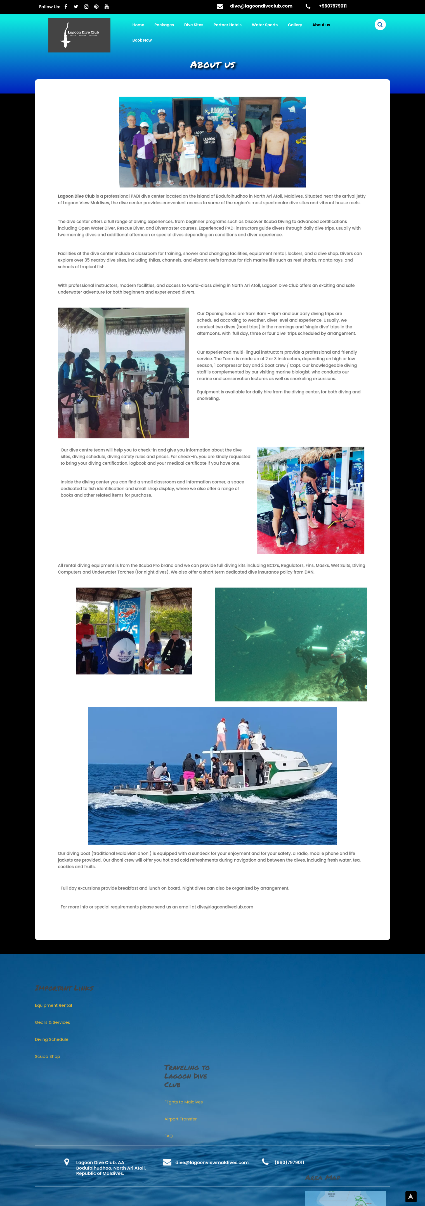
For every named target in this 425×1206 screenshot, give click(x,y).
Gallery (295, 25)
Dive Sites (193, 25)
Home (138, 25)
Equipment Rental (53, 1195)
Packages (164, 25)
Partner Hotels (228, 25)
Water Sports (265, 25)
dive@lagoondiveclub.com (261, 6)
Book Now (142, 40)
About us (321, 25)
